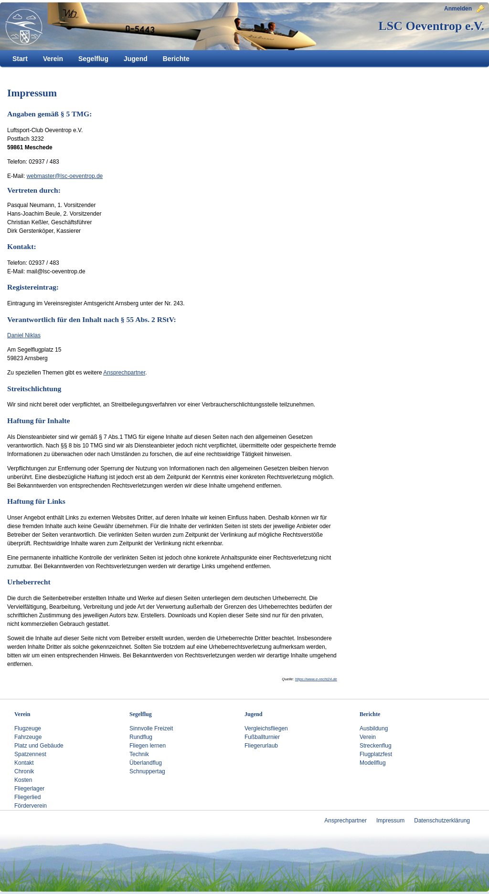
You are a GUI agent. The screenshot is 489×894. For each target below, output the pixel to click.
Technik (139, 754)
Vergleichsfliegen (266, 728)
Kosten (23, 780)
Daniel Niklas (24, 335)
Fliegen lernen (147, 745)
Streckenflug (376, 745)
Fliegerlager (29, 788)
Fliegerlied (27, 797)
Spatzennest (30, 754)
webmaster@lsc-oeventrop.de (65, 176)
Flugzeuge (27, 728)
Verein (368, 737)
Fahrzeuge (28, 737)
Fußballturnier (262, 737)
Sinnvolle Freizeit (151, 728)
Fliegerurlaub (261, 745)
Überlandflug (145, 762)
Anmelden (464, 8)
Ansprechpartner (124, 372)
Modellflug (373, 762)
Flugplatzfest (376, 754)
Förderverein (30, 805)
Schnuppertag (147, 771)
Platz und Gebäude (39, 745)
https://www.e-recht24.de (316, 679)
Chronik (24, 771)
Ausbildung (374, 728)
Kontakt (24, 762)
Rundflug (140, 737)
